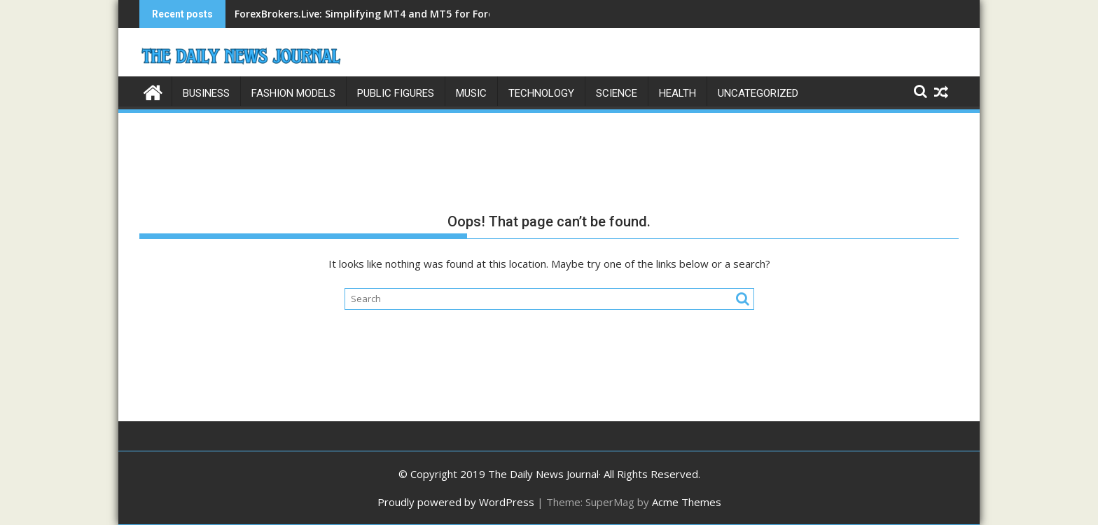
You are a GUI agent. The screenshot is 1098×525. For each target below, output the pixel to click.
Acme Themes (686, 502)
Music (471, 93)
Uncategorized (758, 93)
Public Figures (395, 93)
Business (206, 93)
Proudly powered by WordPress (455, 502)
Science (616, 93)
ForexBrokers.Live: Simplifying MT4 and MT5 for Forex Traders (388, 13)
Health (677, 93)
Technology (541, 93)
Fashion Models (293, 93)
